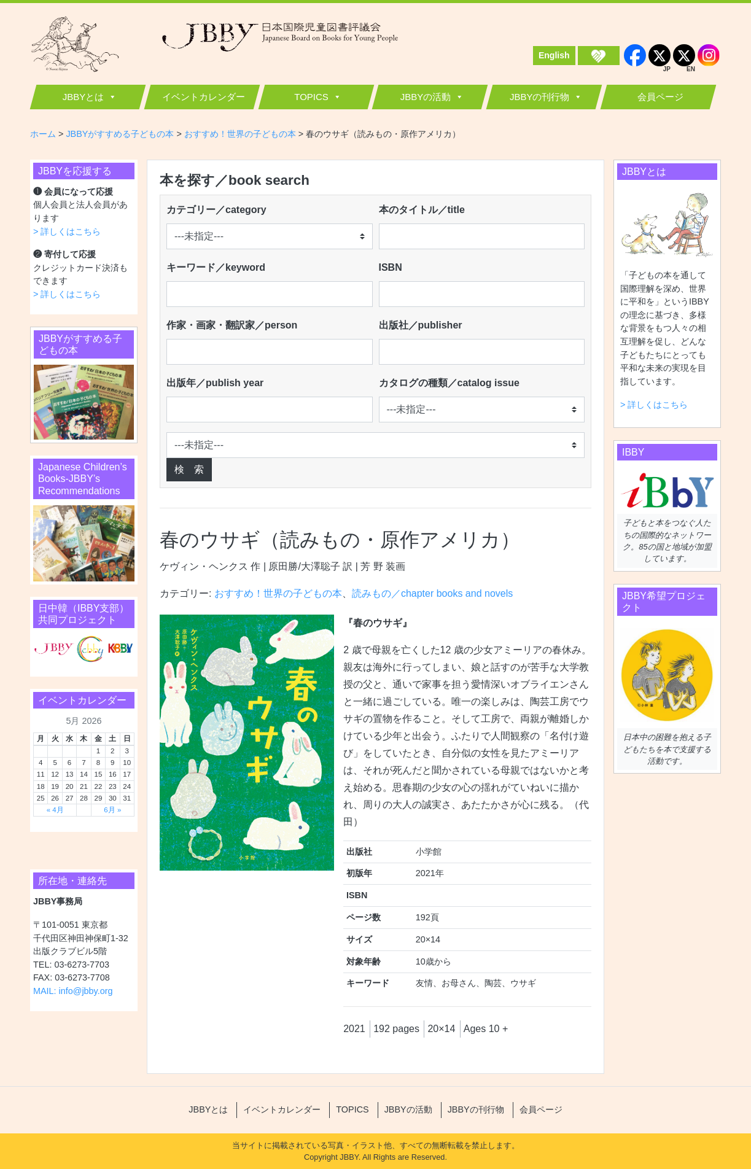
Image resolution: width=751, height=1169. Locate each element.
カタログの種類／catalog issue (449, 383)
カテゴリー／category (216, 209)
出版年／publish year (214, 383)
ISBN (390, 267)
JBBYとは (83, 96)
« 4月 (55, 810)
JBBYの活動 (425, 96)
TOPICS (311, 96)
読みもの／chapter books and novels (432, 593)
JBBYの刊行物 (540, 96)
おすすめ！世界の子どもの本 (278, 593)
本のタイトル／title (422, 209)
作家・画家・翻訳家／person (231, 325)
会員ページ (660, 96)
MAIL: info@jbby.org (73, 991)
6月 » (112, 810)
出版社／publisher (420, 325)
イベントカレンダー (203, 96)
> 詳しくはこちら (67, 231)
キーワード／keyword (215, 267)
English (554, 55)
